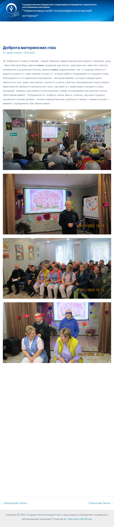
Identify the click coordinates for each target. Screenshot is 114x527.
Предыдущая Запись (13, 503)
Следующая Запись (101, 503)
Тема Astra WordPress (79, 519)
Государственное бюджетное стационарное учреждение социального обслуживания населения (59, 5)
